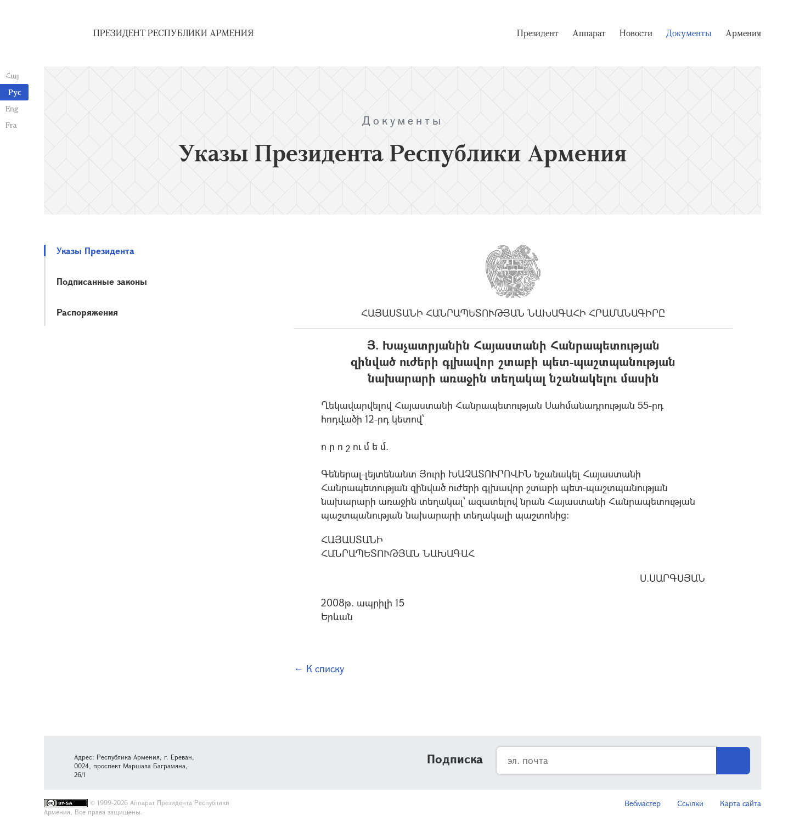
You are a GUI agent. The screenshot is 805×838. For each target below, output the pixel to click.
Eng (11, 108)
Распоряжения (87, 312)
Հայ (12, 75)
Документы (689, 33)
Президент (538, 33)
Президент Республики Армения (173, 33)
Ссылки (690, 803)
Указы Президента (95, 250)
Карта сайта (740, 803)
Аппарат (589, 33)
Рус (14, 92)
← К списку (319, 668)
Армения (743, 33)
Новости (636, 33)
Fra (11, 125)
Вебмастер (642, 803)
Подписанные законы (102, 281)
